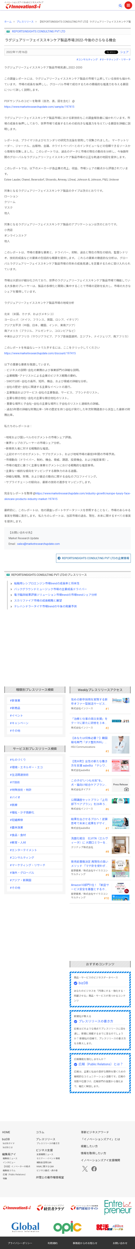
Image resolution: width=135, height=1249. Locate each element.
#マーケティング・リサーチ (115, 59)
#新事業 (15, 700)
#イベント (16, 715)
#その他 (15, 730)
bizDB (83, 983)
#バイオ (15, 797)
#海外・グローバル (22, 872)
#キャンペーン (19, 723)
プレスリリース (25, 21)
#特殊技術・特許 (20, 790)
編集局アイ (9, 1154)
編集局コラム (9, 1170)
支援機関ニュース (45, 1154)
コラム (40, 1132)
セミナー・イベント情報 (48, 1158)
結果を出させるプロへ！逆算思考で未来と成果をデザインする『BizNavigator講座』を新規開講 (89, 821)
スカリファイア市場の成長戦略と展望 (38, 600)
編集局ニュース (10, 1158)
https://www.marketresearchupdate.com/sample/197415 (39, 106)
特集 (5, 1178)
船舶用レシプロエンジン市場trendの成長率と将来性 (46, 583)
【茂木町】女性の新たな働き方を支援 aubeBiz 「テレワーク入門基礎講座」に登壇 (89, 764)
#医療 (13, 805)
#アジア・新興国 (20, 880)
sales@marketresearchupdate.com (38, 544)
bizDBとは (8, 1147)
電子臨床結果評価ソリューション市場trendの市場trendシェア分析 (55, 594)
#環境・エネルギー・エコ (26, 767)
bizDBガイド (9, 1143)
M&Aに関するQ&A (45, 1166)
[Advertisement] (67, 642)
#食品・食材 (18, 835)
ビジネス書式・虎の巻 (47, 1170)
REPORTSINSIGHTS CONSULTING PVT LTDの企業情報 (95, 558)
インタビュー (9, 1162)
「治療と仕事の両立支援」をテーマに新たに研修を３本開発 (89, 721)
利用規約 (52, 1243)
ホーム (8, 21)
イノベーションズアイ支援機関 (100, 1160)
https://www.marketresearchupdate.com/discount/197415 (40, 353)
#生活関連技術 (19, 775)
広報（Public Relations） (15, 1174)
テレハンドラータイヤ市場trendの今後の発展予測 (45, 606)
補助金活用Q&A (44, 1162)
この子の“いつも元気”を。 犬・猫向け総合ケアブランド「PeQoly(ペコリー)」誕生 (89, 783)
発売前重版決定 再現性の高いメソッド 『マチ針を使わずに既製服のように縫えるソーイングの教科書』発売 (89, 864)
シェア (124, 52)
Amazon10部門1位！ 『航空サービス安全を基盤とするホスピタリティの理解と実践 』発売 (90, 887)
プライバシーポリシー (20, 1243)
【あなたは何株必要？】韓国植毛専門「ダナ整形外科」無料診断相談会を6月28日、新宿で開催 (89, 740)
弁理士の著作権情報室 (50, 1177)
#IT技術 (15, 782)
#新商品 (15, 708)
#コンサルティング (87, 59)
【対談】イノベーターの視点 (16, 1166)
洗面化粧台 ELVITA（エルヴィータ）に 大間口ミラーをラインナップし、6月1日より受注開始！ (89, 841)
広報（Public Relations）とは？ (101, 1064)
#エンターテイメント (23, 850)
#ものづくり (18, 759)
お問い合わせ (120, 1243)
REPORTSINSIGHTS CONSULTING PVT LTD (38, 31)
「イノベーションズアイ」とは (100, 1139)
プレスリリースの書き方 (96, 1021)
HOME (6, 1132)
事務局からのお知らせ (85, 1243)
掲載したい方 (89, 1146)
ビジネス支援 (44, 1150)
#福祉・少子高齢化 (22, 812)
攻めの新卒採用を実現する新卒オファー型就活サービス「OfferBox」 (89, 702)
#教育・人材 (18, 842)
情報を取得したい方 (93, 1153)
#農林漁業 (16, 827)
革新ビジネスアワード (95, 1132)
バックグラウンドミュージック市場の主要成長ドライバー (50, 589)
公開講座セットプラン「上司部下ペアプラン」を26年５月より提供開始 (89, 802)
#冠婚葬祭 (16, 820)
